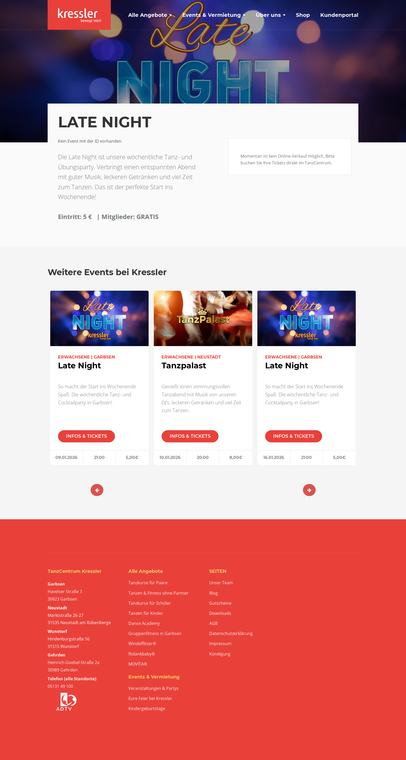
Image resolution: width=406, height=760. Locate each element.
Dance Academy (144, 623)
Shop (303, 15)
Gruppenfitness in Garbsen (155, 633)
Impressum (220, 643)
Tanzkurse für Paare (148, 582)
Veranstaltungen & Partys (153, 688)
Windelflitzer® (142, 643)
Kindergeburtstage (146, 708)
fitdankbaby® (141, 654)
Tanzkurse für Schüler (149, 603)
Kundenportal (339, 15)
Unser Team (221, 582)
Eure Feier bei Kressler (150, 698)
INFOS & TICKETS (86, 436)
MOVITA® (137, 664)
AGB (213, 623)
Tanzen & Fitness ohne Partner (158, 593)
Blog (213, 593)
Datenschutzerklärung (231, 633)
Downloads (220, 613)
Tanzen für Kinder (145, 613)
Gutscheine (220, 603)
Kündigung (219, 654)
